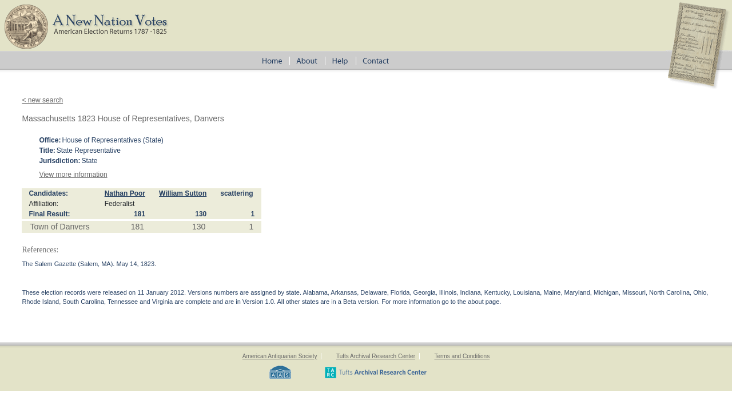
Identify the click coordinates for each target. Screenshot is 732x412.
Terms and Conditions (462, 356)
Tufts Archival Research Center (375, 356)
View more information (73, 175)
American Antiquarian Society (279, 356)
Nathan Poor (125, 193)
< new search (42, 100)
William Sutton (182, 193)
